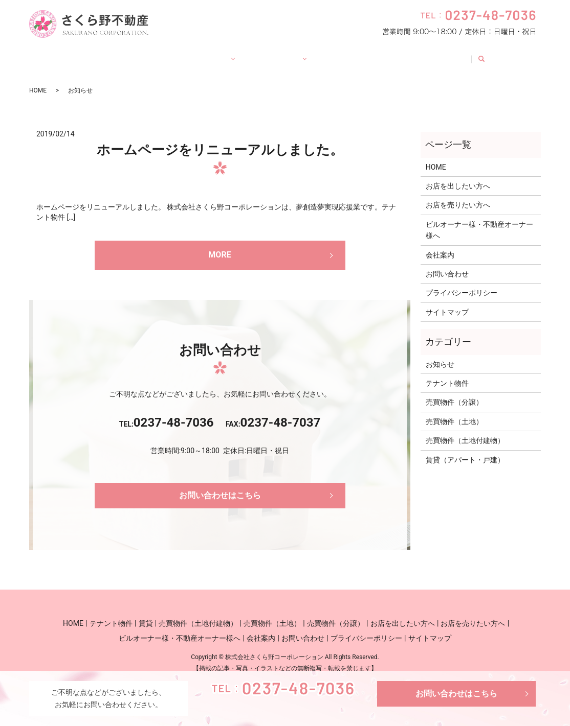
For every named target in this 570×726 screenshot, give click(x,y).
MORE (219, 245)
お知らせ (440, 354)
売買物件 (213, 54)
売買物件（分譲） (454, 392)
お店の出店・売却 (281, 54)
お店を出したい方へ (458, 176)
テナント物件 (123, 54)
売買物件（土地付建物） (465, 431)
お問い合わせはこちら (456, 693)
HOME (71, 54)
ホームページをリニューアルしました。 (220, 140)
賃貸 (172, 54)
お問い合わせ (467, 54)
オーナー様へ (355, 54)
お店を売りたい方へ (458, 195)
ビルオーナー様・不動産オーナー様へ (479, 220)
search (514, 54)
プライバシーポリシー (461, 283)
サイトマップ (447, 302)
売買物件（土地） (454, 412)
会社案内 (411, 54)
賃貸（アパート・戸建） (465, 450)
